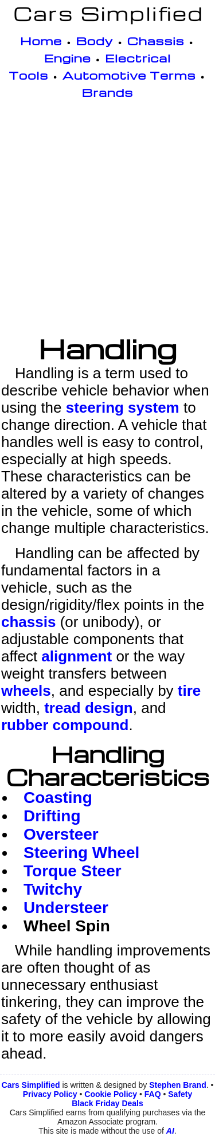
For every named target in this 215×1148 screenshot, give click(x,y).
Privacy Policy (50, 1094)
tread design (88, 707)
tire (189, 690)
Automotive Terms (129, 75)
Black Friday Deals (107, 1103)
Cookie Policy (110, 1094)
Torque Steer (73, 871)
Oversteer (61, 834)
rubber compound (64, 725)
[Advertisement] (107, 219)
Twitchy (53, 889)
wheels (26, 690)
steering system (122, 407)
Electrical (138, 57)
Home (41, 40)
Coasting (58, 797)
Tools (28, 75)
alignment (76, 656)
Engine (67, 57)
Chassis (156, 40)
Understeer (66, 907)
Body (95, 40)
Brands (107, 92)
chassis (28, 621)
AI (170, 1130)
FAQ (152, 1094)
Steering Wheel (81, 852)
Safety (180, 1094)
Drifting (52, 816)
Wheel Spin (67, 926)
